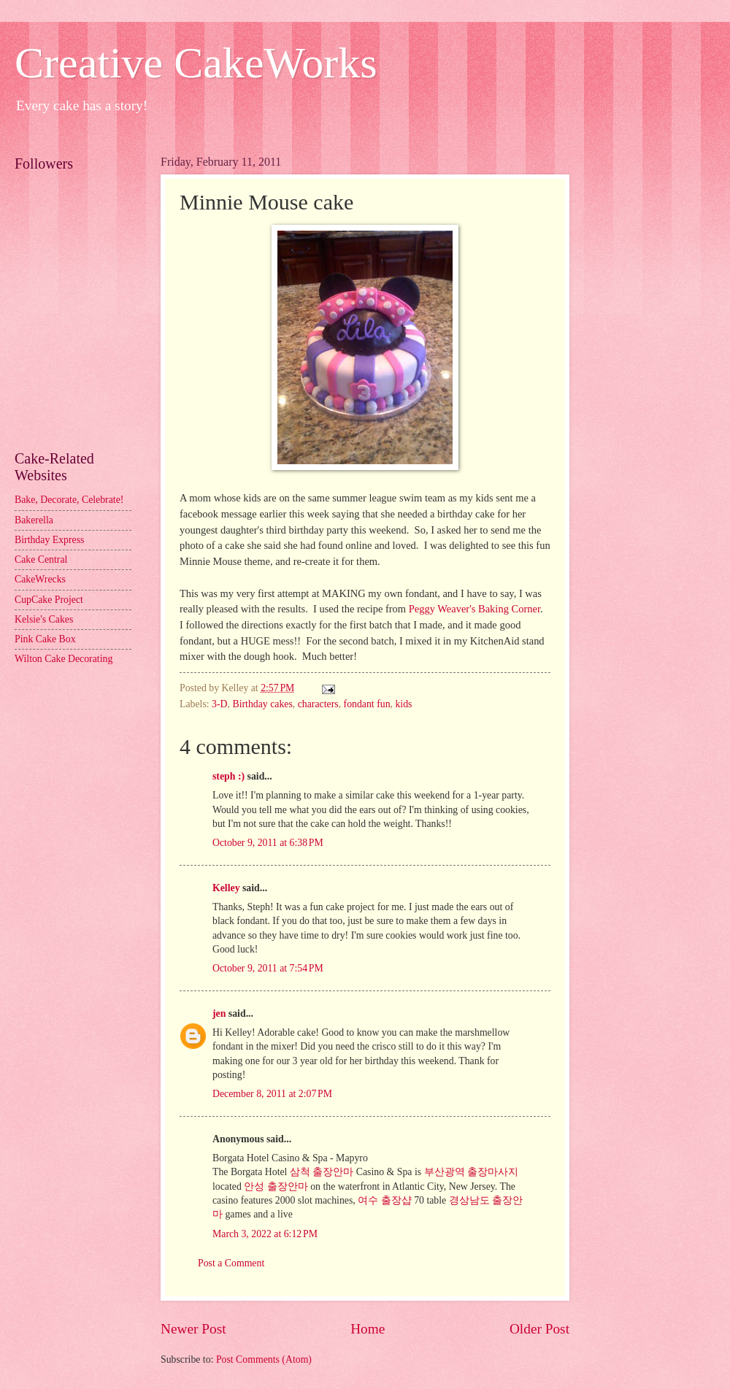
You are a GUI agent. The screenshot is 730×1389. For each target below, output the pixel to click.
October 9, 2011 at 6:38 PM (267, 842)
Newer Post (193, 1328)
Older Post (539, 1328)
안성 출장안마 (275, 1186)
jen (219, 1013)
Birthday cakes (262, 704)
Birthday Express (49, 539)
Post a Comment (231, 1263)
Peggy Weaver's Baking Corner (474, 609)
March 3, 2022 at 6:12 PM (265, 1233)
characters (318, 704)
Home (367, 1328)
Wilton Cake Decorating (63, 658)
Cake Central (41, 559)
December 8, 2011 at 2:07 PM (272, 1093)
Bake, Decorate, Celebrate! (69, 499)
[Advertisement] (80, 369)
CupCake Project (49, 599)
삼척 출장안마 (321, 1171)
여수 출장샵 (384, 1200)
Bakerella (34, 520)
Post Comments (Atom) (264, 1359)
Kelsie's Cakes (44, 619)
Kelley (226, 887)
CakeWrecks (40, 579)
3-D (219, 704)
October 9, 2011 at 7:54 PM (267, 968)
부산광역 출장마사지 (471, 1171)
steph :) (228, 776)
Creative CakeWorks (196, 63)
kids (403, 704)
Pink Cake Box (45, 639)
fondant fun (367, 704)
